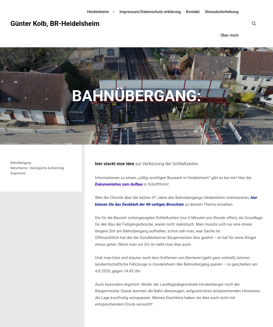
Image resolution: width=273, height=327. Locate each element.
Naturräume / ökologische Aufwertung (37, 168)
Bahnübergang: (20, 163)
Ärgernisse (17, 173)
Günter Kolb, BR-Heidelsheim (36, 23)
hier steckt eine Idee (114, 163)
